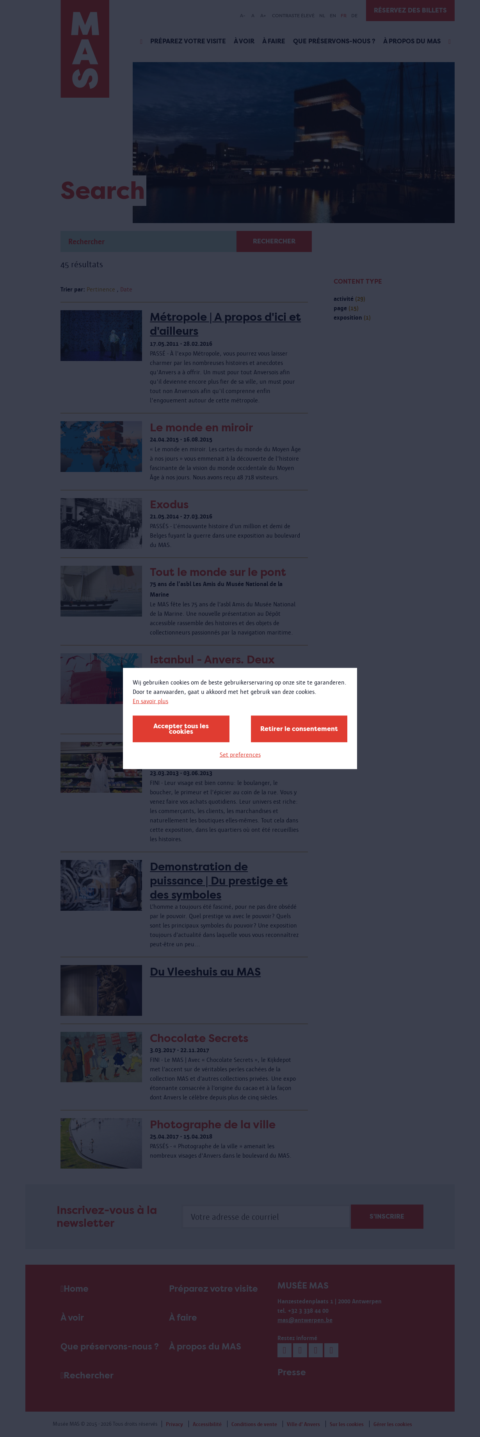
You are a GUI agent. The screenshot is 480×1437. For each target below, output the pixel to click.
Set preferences (240, 754)
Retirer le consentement (299, 729)
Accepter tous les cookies (181, 728)
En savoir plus (150, 701)
